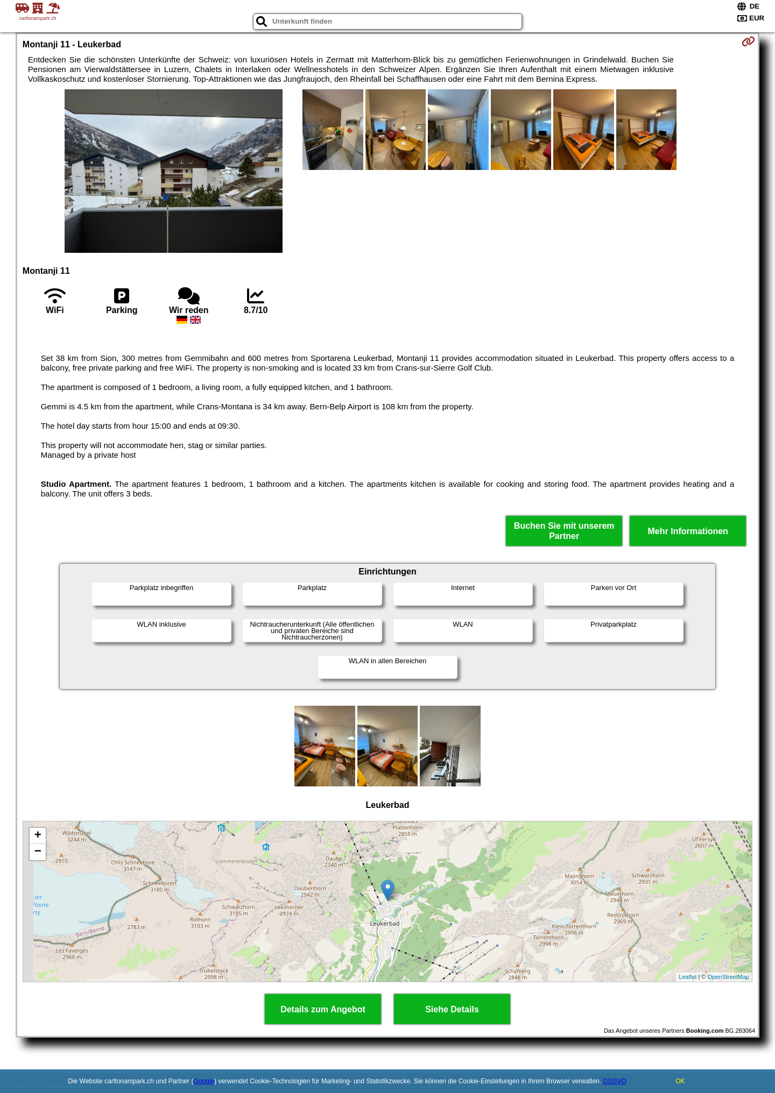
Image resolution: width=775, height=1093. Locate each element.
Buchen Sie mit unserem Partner (564, 531)
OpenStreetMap (729, 977)
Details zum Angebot (322, 1009)
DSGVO (614, 1081)
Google (203, 1081)
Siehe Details (452, 1009)
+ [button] (37, 836)
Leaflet (687, 977)
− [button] (37, 852)
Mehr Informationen (688, 531)
